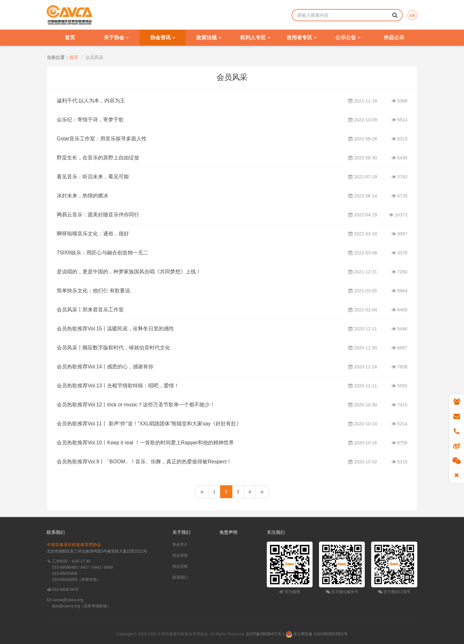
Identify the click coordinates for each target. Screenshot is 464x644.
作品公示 (394, 37)
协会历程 (180, 566)
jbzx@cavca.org (66, 606)
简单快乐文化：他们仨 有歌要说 (93, 290)
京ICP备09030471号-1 (265, 634)
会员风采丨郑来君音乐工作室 (90, 309)
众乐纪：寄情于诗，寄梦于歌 (90, 119)
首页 (70, 37)
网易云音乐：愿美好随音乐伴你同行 (98, 214)
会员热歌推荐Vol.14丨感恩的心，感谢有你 (105, 366)
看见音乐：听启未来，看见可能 (93, 176)
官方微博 (289, 592)
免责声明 (228, 532)
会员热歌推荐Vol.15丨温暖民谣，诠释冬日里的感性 (115, 328)
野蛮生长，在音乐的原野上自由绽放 (98, 157)
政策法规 (208, 37)
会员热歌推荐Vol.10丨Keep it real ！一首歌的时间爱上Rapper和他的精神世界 (145, 442)
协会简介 (180, 544)
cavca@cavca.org (67, 600)
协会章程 (180, 555)
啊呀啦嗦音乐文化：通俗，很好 (93, 233)
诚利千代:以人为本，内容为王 (91, 100)
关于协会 (116, 37)
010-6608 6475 (65, 589)
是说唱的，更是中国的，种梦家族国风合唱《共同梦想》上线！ (129, 271)
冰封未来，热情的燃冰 (82, 195)
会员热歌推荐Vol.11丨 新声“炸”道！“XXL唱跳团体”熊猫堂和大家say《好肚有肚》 (149, 423)
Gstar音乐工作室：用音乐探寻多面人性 (102, 138)
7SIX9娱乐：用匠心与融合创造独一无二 (102, 252)
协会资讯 (162, 37)
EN (412, 15)
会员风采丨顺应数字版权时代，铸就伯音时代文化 (113, 347)
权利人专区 (255, 37)
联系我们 (180, 577)
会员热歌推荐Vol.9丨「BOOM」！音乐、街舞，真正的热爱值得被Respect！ (144, 461)
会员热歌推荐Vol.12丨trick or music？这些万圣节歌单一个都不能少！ (136, 404)
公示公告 (347, 37)
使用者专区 (301, 37)
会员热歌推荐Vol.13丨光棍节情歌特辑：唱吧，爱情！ (118, 385)
